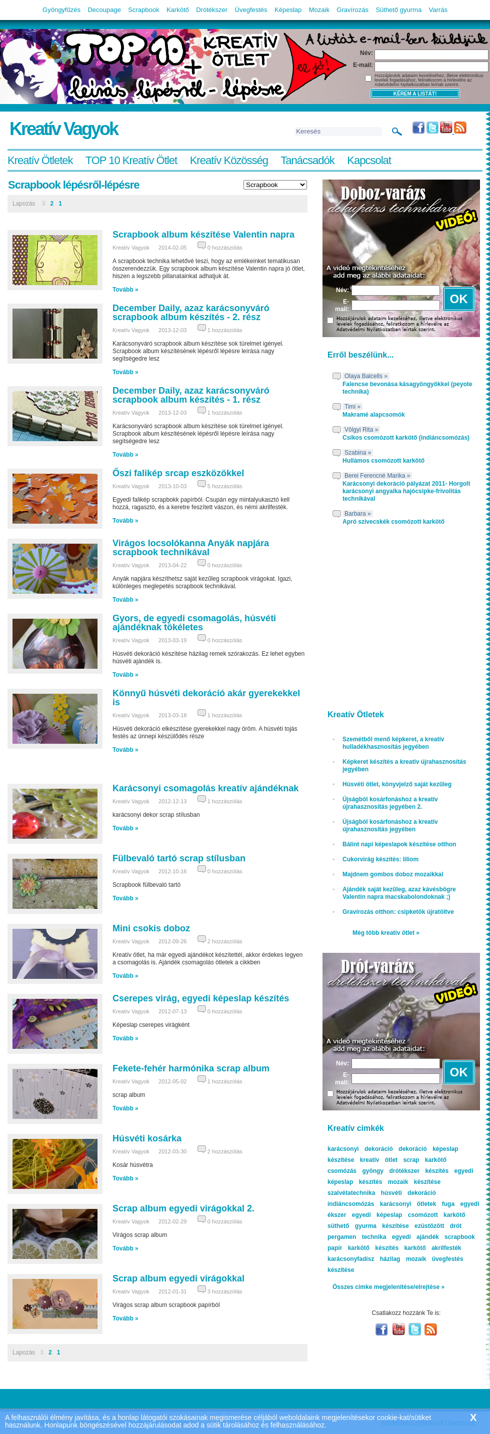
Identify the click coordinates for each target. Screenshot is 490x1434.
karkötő (415, 1247)
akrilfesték (446, 1247)
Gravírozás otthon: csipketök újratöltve (398, 911)
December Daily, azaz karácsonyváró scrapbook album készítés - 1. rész (191, 395)
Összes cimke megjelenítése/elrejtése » (388, 1286)
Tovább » (125, 289)
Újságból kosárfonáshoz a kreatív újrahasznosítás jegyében (390, 825)
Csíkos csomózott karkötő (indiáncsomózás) (406, 437)
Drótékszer (212, 10)
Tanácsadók (307, 160)
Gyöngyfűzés (61, 10)
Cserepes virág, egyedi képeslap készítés (200, 998)
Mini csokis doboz (151, 928)
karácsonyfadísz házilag (364, 1258)
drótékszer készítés (418, 1170)
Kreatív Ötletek (40, 160)
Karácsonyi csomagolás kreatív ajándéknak (205, 788)
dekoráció (412, 1148)
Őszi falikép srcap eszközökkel (178, 473)
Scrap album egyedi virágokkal (178, 1278)
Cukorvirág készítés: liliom (380, 859)
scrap (411, 1159)
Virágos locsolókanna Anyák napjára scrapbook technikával (190, 547)
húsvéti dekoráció (408, 1192)
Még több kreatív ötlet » (386, 932)
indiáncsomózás (351, 1203)
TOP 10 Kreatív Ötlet (131, 160)
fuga (448, 1203)
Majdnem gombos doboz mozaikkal (392, 874)
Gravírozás (352, 10)
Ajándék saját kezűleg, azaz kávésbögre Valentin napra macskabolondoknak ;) (399, 893)
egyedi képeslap (377, 1214)
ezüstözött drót (438, 1225)
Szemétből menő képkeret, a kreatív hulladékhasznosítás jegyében (393, 743)
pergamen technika (357, 1236)
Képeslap (288, 10)
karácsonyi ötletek (408, 1203)
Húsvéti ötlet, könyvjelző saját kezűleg (397, 784)
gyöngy (373, 1170)
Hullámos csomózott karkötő (383, 460)
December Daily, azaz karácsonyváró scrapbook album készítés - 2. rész (191, 312)
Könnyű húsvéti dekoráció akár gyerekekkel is (206, 697)
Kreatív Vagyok (64, 129)
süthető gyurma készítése (368, 1225)
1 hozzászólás (225, 330)
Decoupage (104, 10)
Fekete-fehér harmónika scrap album (191, 1068)
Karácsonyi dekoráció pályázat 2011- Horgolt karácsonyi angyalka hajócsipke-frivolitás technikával (406, 491)
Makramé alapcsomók (373, 414)
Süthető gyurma (399, 10)
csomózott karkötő (437, 1214)
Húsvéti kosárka (147, 1138)
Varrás (438, 10)
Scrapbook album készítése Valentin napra (203, 235)
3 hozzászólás (225, 1291)
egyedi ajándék (415, 1236)
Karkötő (177, 10)
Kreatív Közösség (229, 160)
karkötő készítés (373, 1247)
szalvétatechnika (351, 1192)
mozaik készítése (414, 1181)
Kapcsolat (369, 160)
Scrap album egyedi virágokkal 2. (183, 1208)
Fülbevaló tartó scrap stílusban (179, 858)
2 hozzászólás (225, 941)
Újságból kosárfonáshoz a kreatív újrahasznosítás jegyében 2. (390, 803)
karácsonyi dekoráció (360, 1148)
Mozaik (319, 10)
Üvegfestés (251, 10)
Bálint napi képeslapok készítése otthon (399, 844)
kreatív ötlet (379, 1159)
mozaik (416, 1258)
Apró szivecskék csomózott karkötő (393, 521)
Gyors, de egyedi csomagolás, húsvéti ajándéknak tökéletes (194, 622)
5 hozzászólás (225, 486)
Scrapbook (143, 10)
